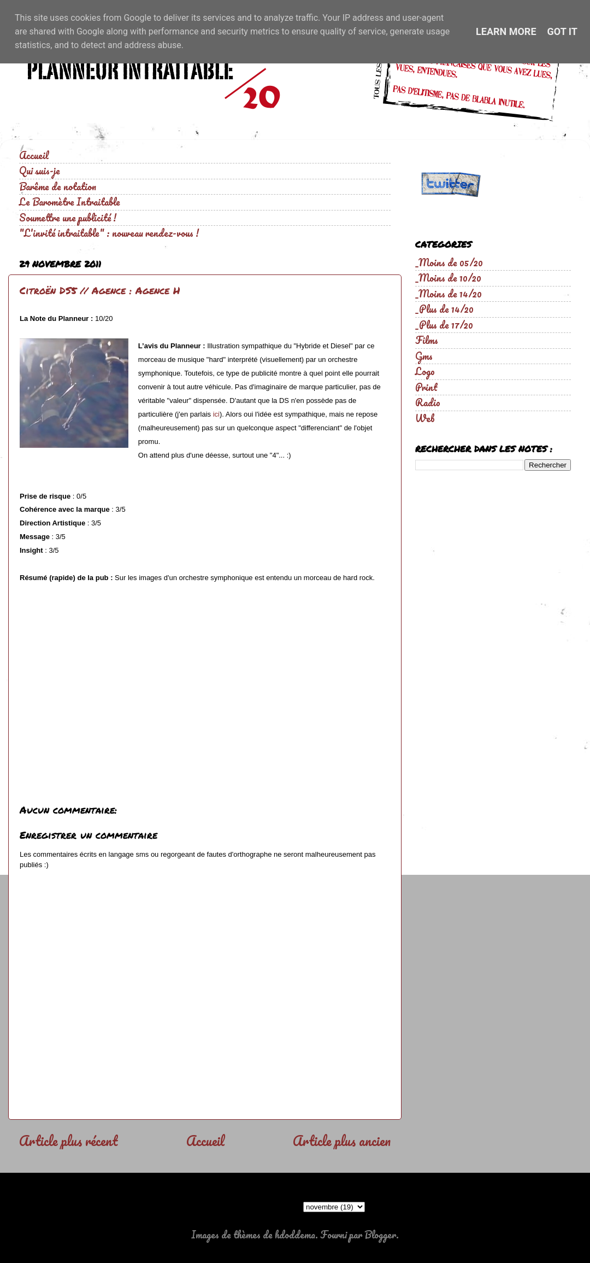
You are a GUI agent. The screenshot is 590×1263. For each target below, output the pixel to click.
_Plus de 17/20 (444, 324)
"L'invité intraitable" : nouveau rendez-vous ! (109, 233)
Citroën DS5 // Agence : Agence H (100, 290)
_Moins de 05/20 (449, 262)
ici (216, 414)
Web (425, 418)
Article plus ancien (342, 1140)
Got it (562, 31)
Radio (427, 402)
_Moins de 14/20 (448, 293)
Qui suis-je (39, 170)
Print (426, 387)
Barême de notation (57, 186)
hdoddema (295, 1234)
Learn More (506, 31)
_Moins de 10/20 (448, 277)
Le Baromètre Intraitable (69, 201)
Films (426, 340)
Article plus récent (68, 1140)
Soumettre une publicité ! (67, 217)
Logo (425, 371)
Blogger (380, 1234)
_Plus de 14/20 (444, 309)
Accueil (34, 155)
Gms (424, 356)
